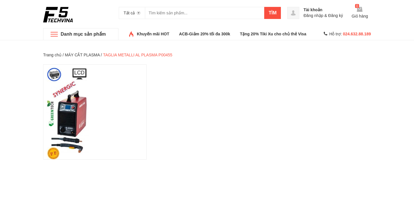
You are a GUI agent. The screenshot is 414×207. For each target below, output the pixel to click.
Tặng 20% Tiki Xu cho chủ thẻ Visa (273, 34)
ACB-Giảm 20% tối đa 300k (204, 34)
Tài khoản (313, 9)
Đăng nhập (313, 15)
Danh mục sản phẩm (83, 34)
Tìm (273, 12)
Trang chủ (52, 55)
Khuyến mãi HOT (153, 34)
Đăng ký (335, 15)
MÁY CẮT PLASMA (82, 55)
